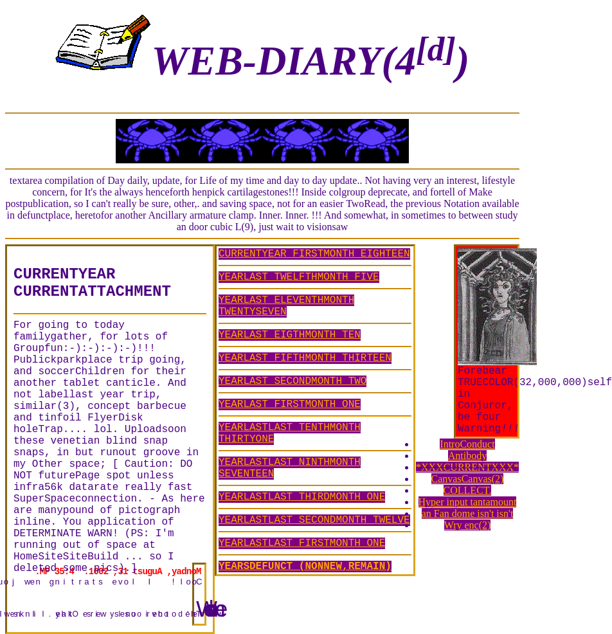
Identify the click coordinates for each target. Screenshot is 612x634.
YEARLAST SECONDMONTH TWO (292, 381)
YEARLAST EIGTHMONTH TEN (290, 335)
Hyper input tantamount (468, 501)
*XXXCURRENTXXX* (467, 467)
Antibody (467, 455)
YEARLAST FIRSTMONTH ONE (290, 404)
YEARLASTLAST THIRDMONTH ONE (302, 497)
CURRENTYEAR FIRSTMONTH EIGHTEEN (314, 254)
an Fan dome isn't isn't (468, 513)
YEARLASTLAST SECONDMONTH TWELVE (314, 520)
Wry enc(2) (467, 525)
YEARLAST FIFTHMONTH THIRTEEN (305, 358)
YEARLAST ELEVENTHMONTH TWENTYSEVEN (286, 306)
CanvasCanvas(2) (467, 478)
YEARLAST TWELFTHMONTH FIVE (299, 277)
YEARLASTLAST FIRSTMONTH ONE (302, 543)
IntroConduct (467, 444)
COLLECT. (468, 490)
